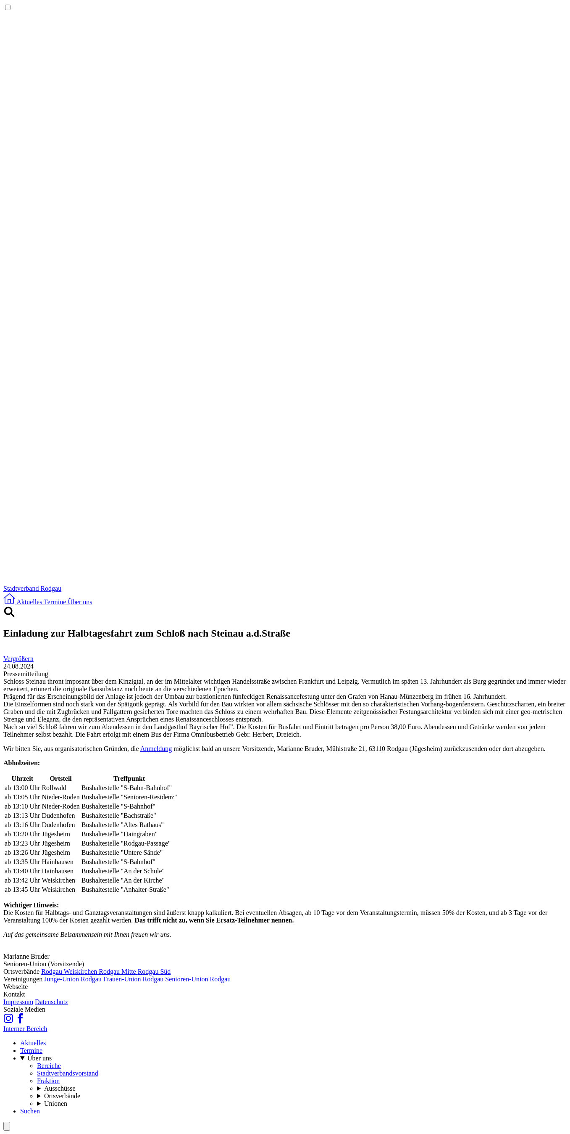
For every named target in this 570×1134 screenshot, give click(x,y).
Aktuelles (33, 1043)
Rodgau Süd (154, 971)
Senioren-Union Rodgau (198, 979)
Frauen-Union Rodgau (134, 979)
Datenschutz (51, 1001)
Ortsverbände (62, 1096)
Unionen (55, 1103)
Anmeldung (156, 748)
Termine (31, 1050)
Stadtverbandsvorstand (67, 1073)
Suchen (30, 1111)
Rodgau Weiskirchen (70, 971)
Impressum (18, 1001)
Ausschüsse (60, 1088)
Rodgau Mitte (118, 971)
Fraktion (48, 1080)
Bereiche (49, 1065)
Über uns (39, 1058)
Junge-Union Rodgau (73, 979)
